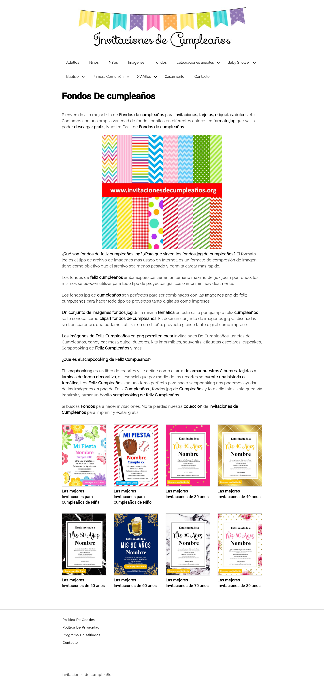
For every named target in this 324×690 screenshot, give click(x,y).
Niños (94, 62)
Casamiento (174, 76)
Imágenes (136, 62)
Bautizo (72, 76)
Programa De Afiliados (81, 635)
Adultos (72, 62)
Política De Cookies (79, 620)
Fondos (160, 62)
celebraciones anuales (195, 62)
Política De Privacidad (81, 627)
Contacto (202, 76)
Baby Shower (239, 62)
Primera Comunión (108, 76)
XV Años (144, 76)
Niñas (113, 62)
